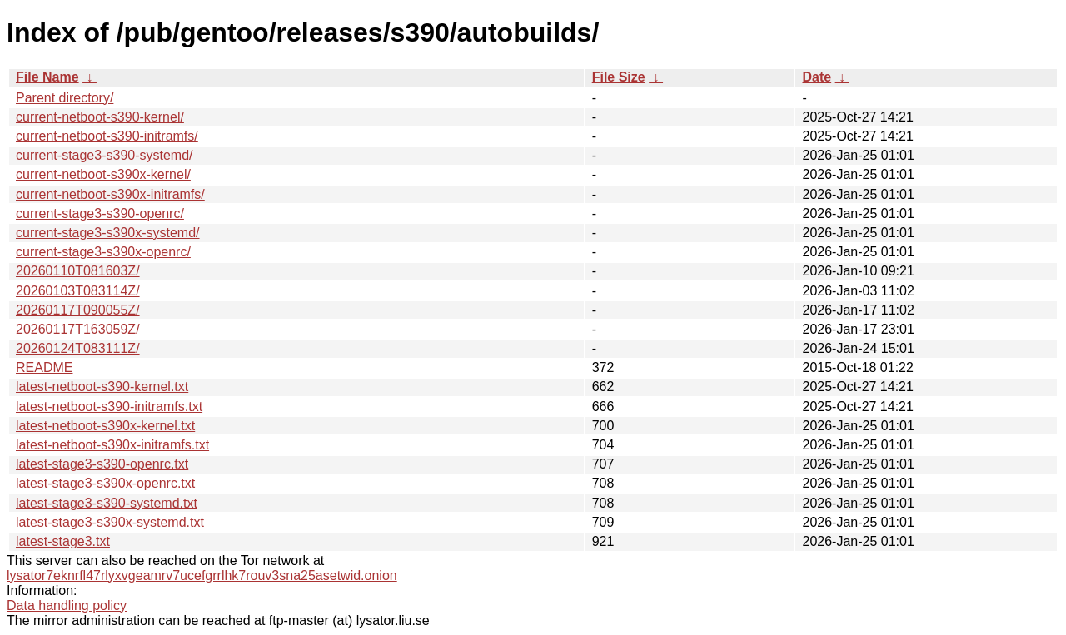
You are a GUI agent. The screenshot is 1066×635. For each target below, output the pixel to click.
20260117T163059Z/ (78, 329)
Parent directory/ (64, 98)
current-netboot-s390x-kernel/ (103, 174)
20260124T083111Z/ (78, 348)
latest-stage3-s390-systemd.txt (106, 503)
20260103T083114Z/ (78, 291)
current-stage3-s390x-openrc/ (103, 252)
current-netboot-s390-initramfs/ (107, 136)
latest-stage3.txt (63, 541)
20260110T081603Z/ (78, 271)
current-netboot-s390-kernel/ (100, 117)
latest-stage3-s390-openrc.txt (102, 464)
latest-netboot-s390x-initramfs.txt (112, 445)
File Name (47, 77)
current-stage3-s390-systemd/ (104, 155)
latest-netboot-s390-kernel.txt (102, 387)
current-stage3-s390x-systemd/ (108, 233)
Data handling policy (67, 605)
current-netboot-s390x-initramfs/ (110, 194)
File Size (618, 77)
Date (816, 77)
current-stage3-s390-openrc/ (100, 213)
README (44, 367)
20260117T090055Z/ (78, 310)
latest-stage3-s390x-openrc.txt (105, 483)
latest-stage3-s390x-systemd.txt (110, 522)
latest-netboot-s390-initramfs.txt (109, 406)
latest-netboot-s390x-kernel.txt (105, 426)
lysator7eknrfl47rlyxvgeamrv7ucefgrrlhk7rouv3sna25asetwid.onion (202, 575)
